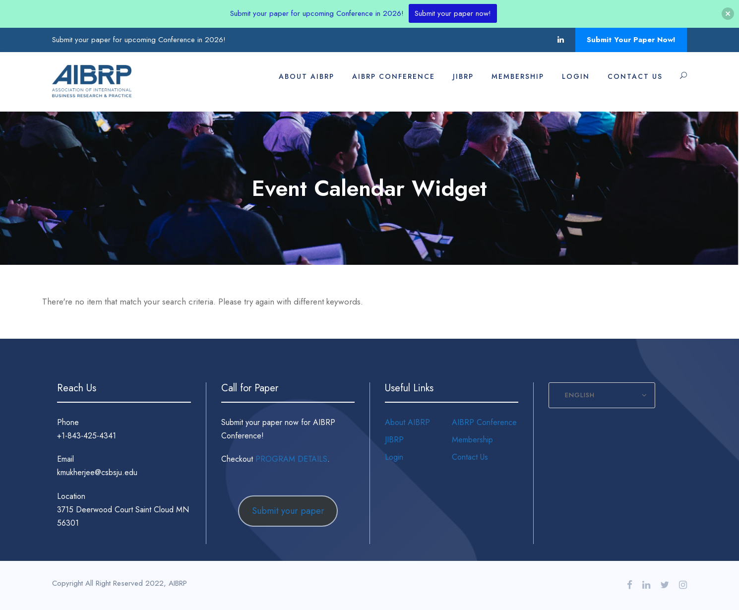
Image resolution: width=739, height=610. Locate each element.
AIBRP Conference (393, 76)
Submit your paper (288, 510)
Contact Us (635, 76)
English (580, 395)
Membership (518, 76)
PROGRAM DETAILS (291, 459)
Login (576, 76)
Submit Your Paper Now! (631, 39)
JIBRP (463, 76)
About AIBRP (306, 76)
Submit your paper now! (453, 13)
